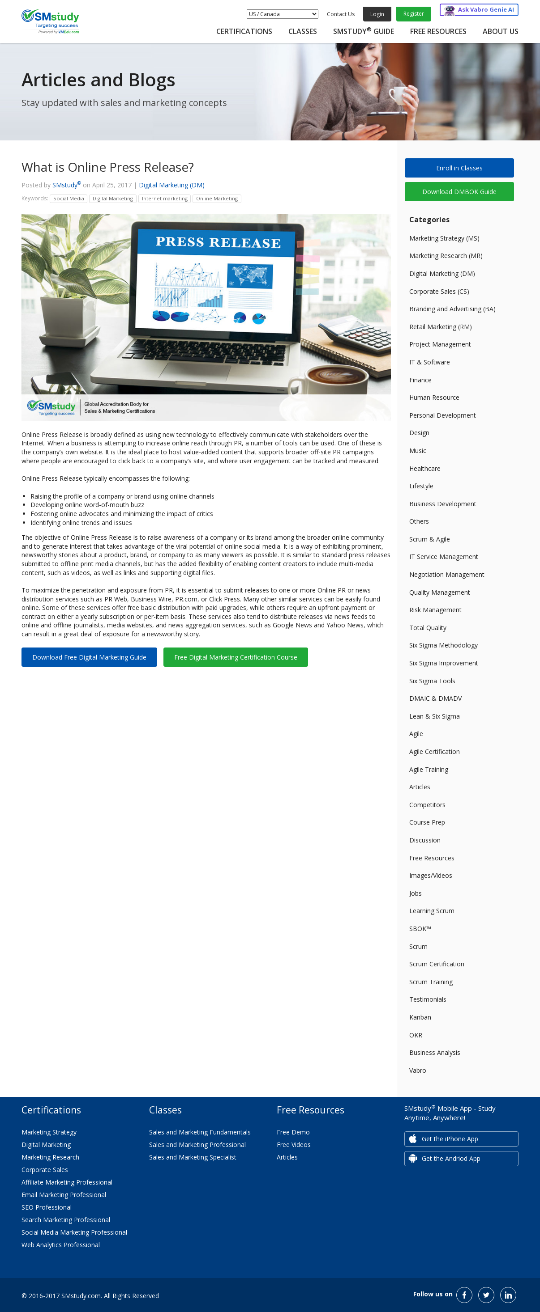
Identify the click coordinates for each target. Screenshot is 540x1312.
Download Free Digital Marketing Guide (89, 657)
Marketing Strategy (49, 1132)
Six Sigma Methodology (443, 645)
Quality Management (439, 592)
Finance (420, 380)
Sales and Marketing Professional (197, 1144)
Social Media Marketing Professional (74, 1232)
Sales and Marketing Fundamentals (200, 1132)
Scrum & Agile (429, 539)
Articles (419, 787)
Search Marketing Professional (65, 1219)
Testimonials (427, 999)
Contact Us (341, 14)
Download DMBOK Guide (459, 191)
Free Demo (293, 1132)
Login (377, 14)
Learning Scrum (431, 910)
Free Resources (438, 31)
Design (419, 432)
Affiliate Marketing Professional (66, 1182)
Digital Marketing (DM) (172, 185)
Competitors (427, 804)
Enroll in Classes (459, 168)
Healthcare (425, 468)
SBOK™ (420, 928)
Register (413, 13)
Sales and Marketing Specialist (192, 1157)
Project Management (440, 344)
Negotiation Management (446, 574)
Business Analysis (434, 1052)
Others (419, 521)
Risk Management (435, 609)
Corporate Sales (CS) (439, 291)
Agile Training (428, 769)
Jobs (415, 893)
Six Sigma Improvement (443, 663)
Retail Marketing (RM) (440, 326)
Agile (416, 733)
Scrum (418, 946)
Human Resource (434, 397)
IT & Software (429, 362)
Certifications (244, 31)
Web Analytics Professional (60, 1244)
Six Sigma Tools (432, 681)
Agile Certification (434, 751)
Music (417, 450)
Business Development (442, 503)
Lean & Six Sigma (434, 716)
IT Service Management (443, 556)
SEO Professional (46, 1207)
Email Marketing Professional (63, 1194)
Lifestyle (421, 486)
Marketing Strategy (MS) (444, 238)
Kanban (420, 1017)
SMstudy (66, 185)
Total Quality (427, 627)
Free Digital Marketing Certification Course (235, 657)
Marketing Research (50, 1157)
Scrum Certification (436, 964)
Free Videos (294, 1144)
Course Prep (427, 822)
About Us (501, 31)
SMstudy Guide (363, 31)
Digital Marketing (46, 1144)
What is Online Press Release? (107, 166)
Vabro (417, 1070)
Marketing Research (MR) (446, 255)
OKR (415, 1035)
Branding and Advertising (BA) (452, 309)
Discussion (425, 840)
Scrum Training (431, 982)
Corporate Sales (44, 1169)
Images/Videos (430, 875)
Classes (302, 31)
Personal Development (442, 415)
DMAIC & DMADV (435, 698)
